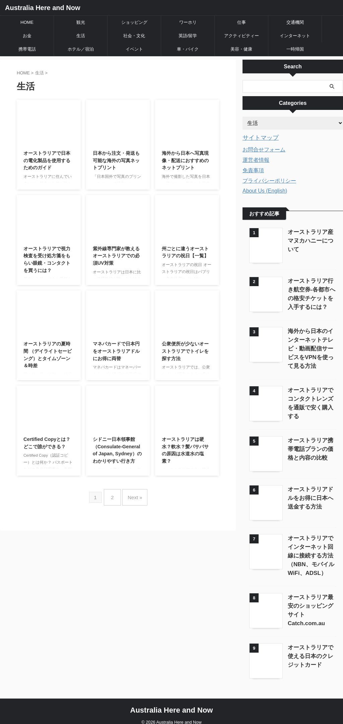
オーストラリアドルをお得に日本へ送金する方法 (310, 493)
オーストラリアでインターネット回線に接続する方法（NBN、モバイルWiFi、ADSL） (310, 550)
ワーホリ (188, 22)
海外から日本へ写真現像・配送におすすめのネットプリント (185, 160)
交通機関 (295, 22)
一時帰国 (295, 49)
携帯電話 (27, 49)
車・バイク (188, 49)
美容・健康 (241, 49)
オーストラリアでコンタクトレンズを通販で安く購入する (310, 397)
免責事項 (253, 169)
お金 (27, 35)
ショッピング (134, 22)
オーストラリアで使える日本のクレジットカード (310, 649)
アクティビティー (241, 35)
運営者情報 (256, 159)
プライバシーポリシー (269, 180)
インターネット (295, 35)
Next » (133, 495)
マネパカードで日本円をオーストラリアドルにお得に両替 (116, 351)
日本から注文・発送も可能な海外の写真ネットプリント (116, 160)
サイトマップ (258, 137)
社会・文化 (134, 35)
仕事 (241, 22)
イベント (134, 49)
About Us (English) (265, 190)
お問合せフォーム (264, 148)
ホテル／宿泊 (81, 49)
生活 (80, 35)
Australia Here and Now (42, 7)
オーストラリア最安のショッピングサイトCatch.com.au (310, 600)
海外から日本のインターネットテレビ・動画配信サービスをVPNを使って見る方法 (310, 347)
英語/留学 (188, 35)
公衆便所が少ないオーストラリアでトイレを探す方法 (185, 351)
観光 (80, 22)
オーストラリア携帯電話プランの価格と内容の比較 (310, 445)
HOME (26, 22)
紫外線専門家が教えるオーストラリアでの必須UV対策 (116, 256)
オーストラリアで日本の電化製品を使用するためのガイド (46, 160)
